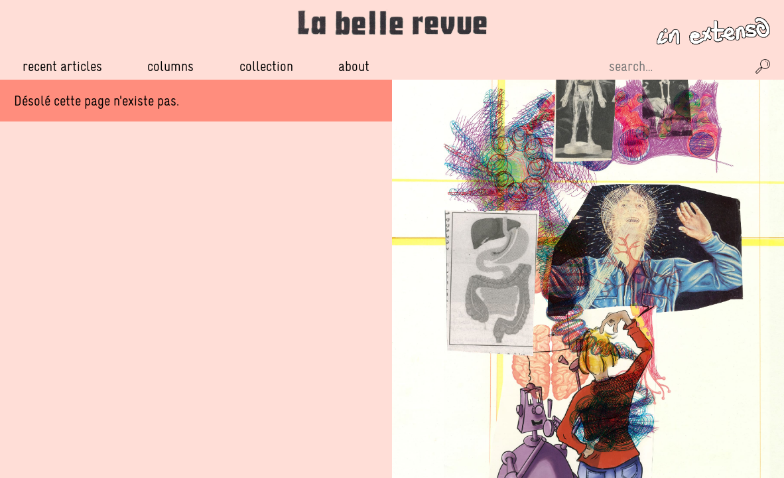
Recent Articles (62, 66)
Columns (170, 66)
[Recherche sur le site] (677, 66)
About (353, 66)
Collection (266, 66)
